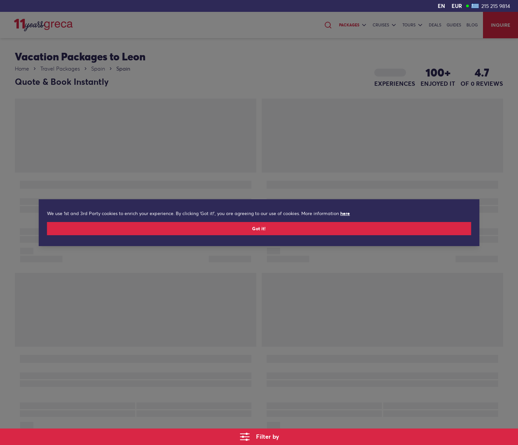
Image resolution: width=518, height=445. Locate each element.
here (328, 217)
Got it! (259, 232)
